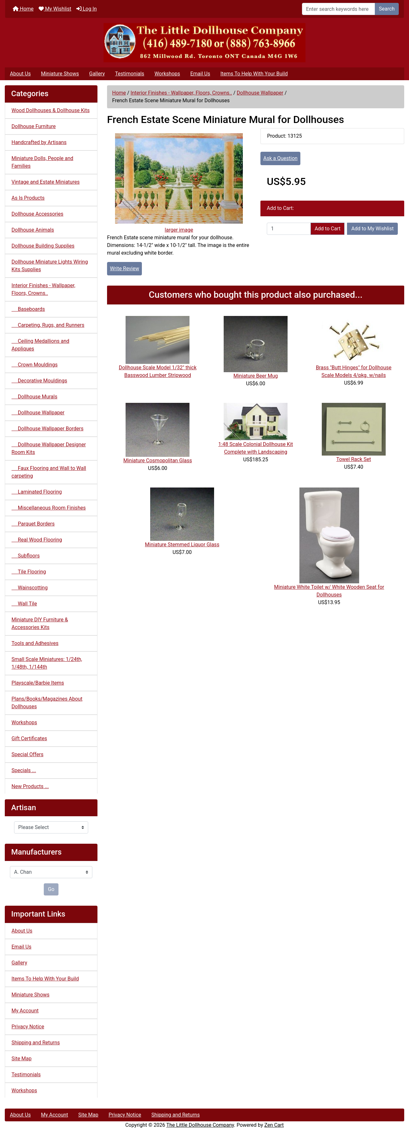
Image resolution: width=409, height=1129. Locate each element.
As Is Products (28, 198)
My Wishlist (55, 9)
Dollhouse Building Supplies (43, 246)
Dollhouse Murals (34, 397)
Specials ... (24, 770)
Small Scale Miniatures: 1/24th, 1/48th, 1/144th (47, 663)
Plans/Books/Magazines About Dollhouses (47, 703)
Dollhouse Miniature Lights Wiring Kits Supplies (50, 266)
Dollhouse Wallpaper (260, 93)
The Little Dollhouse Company (200, 1125)
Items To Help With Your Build (254, 74)
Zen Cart (274, 1125)
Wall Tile (24, 604)
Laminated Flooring (37, 492)
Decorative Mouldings (39, 381)
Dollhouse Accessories (37, 214)
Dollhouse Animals (33, 230)
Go (51, 889)
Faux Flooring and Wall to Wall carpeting (49, 472)
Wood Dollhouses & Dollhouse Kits (51, 110)
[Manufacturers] (51, 872)
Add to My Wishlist (372, 229)
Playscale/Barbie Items (38, 683)
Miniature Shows (60, 74)
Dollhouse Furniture (34, 126)
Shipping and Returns (36, 1043)
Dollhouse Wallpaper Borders (47, 429)
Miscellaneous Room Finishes (49, 508)
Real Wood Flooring (37, 540)
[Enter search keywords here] (338, 9)
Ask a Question (280, 158)
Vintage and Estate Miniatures (46, 182)
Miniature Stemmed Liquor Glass (182, 544)
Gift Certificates (29, 738)
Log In (86, 9)
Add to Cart (328, 229)
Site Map (22, 1059)
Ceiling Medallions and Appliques (40, 345)
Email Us (200, 74)
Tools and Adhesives (35, 643)
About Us (20, 74)
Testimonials (129, 74)
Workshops (167, 74)
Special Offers (27, 754)
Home (23, 9)
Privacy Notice (28, 1027)
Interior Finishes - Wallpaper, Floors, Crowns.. (181, 93)
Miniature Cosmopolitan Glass (157, 460)
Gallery (97, 74)
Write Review (124, 268)
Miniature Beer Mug (255, 376)
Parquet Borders (33, 524)
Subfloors (26, 556)
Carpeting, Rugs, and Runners (48, 325)
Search (387, 9)
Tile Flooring (29, 572)
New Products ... (30, 786)
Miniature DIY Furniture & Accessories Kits (40, 623)
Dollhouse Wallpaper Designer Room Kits (49, 448)
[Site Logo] (204, 42)
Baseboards (28, 309)
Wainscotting (30, 588)
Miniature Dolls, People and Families (42, 162)
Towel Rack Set (353, 459)
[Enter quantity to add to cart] (289, 229)
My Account (25, 1011)
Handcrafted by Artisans (39, 142)
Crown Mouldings (35, 365)
